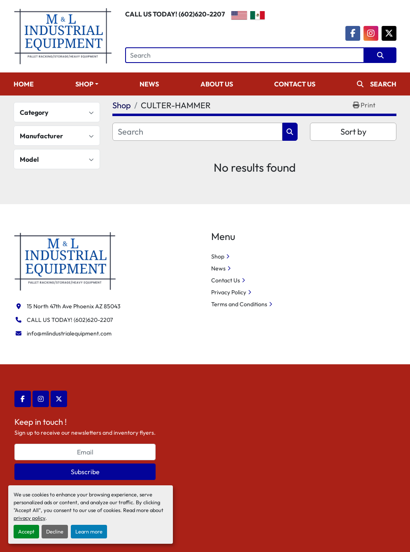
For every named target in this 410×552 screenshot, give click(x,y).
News (149, 84)
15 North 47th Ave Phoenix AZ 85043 (74, 306)
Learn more (88, 531)
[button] (86, 83)
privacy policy (29, 518)
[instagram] (370, 33)
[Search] (244, 55)
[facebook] (352, 33)
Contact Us (294, 84)
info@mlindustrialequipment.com (69, 333)
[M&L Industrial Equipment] (65, 260)
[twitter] (389, 33)
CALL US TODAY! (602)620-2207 (175, 14)
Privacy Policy (228, 292)
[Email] (85, 452)
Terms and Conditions (239, 304)
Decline (54, 531)
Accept (26, 531)
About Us (216, 84)
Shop (84, 84)
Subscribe (85, 472)
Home (24, 84)
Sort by (353, 131)
